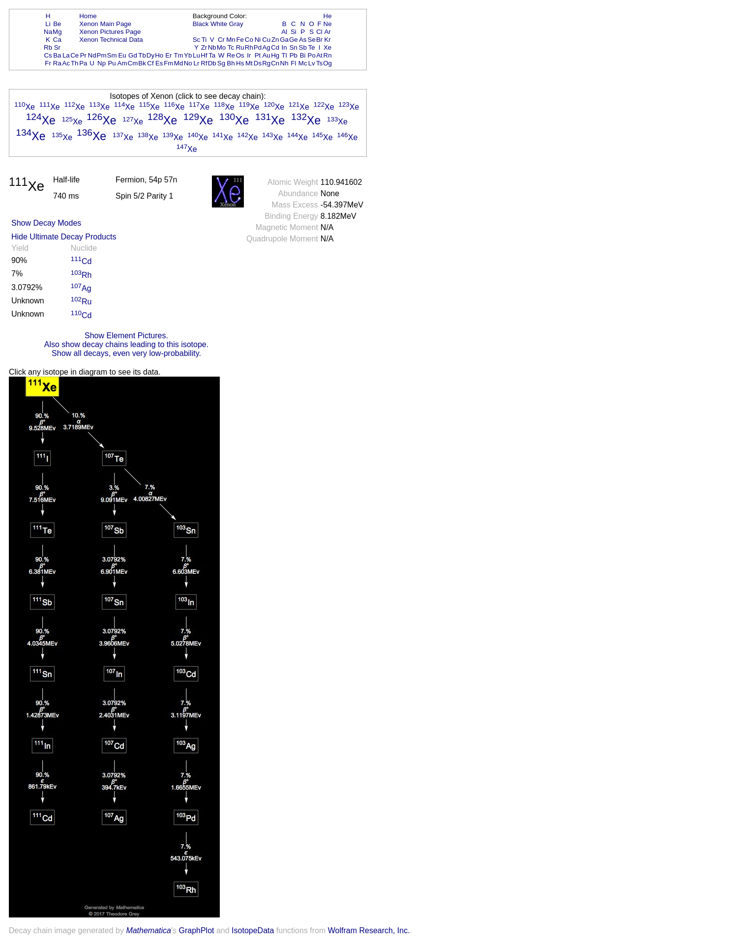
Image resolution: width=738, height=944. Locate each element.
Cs (48, 55)
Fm (168, 63)
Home (88, 16)
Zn (275, 39)
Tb (142, 55)
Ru (240, 47)
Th (75, 63)
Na (48, 31)
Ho (159, 55)
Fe (240, 39)
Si (293, 31)
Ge (293, 39)
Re (231, 55)
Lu (196, 55)
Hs (240, 63)
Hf (204, 55)
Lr (197, 63)
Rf (204, 63)
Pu (112, 63)
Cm (133, 63)
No (188, 63)
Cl (319, 31)
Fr (48, 63)
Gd (132, 55)
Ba (57, 55)
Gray (236, 24)
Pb (293, 55)
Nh (284, 63)
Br (319, 39)
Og (327, 63)
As (303, 39)
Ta (211, 55)
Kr (327, 39)
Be (57, 24)
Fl (293, 63)
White (218, 24)
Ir (249, 55)
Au (266, 55)
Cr (221, 39)
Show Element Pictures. (126, 335)
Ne (328, 24)
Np (101, 63)
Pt (258, 55)
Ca (57, 39)
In (284, 47)
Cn (275, 63)
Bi (303, 55)
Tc (231, 47)
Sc (197, 39)
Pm (102, 55)
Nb (212, 47)
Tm (178, 55)
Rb (48, 47)
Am (122, 63)
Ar (327, 31)
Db (212, 63)
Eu (122, 55)
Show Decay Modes (46, 223)
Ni (258, 39)
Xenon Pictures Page (110, 31)
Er (168, 55)
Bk (142, 63)
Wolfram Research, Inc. (369, 930)
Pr (83, 55)
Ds (258, 63)
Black (201, 24)
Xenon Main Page (105, 24)
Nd (92, 55)
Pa (83, 63)
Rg (266, 63)
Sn (293, 47)
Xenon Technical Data (111, 39)
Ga (284, 39)
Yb (188, 55)
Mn (231, 39)
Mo (221, 47)
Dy (150, 55)
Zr (204, 47)
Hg (275, 55)
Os (240, 55)
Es (159, 63)
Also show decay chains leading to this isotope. (126, 344)
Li (47, 24)
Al (284, 31)
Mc (302, 63)
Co (249, 39)
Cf (150, 63)
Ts (319, 63)
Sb (303, 47)
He (328, 16)
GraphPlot (196, 930)
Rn (328, 55)
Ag (266, 47)
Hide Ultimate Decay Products (63, 237)
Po (312, 55)
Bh (231, 63)
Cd (275, 47)
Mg (57, 31)
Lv (311, 63)
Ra (57, 63)
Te (311, 47)
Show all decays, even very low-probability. (126, 353)
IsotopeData (253, 930)
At (319, 55)
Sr (57, 47)
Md (178, 63)
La (66, 55)
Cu (266, 39)
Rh (249, 47)
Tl (284, 55)
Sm (112, 55)
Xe (327, 47)
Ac (66, 63)
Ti (204, 39)
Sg (221, 63)
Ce (74, 55)
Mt (249, 63)
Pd (258, 47)
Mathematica (148, 930)
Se (312, 39)
